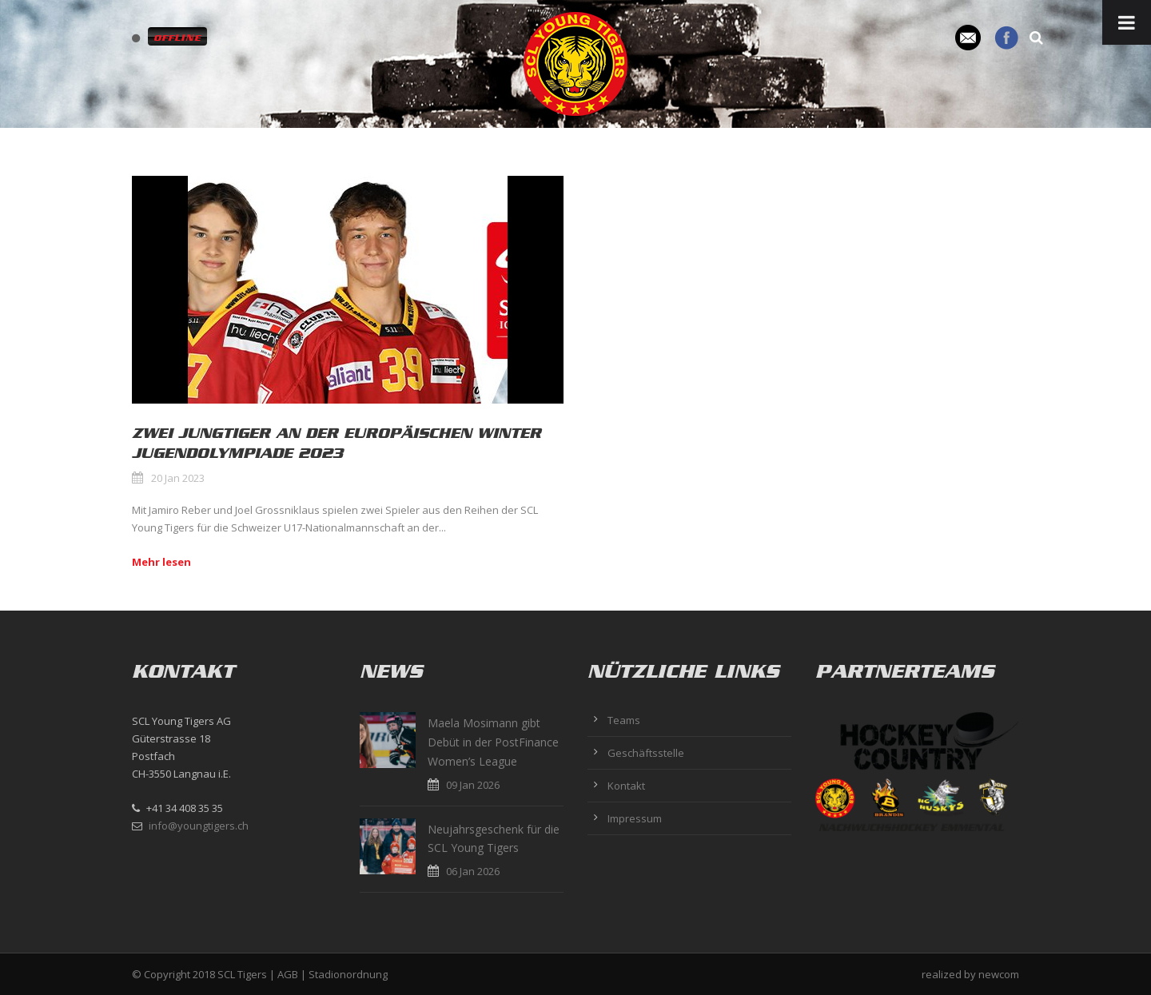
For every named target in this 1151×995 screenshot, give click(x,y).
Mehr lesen (161, 562)
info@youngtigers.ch (199, 825)
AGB (287, 974)
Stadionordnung (348, 974)
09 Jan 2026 (473, 785)
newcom (998, 974)
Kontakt (626, 785)
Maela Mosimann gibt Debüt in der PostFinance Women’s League (493, 742)
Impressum (634, 818)
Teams (623, 720)
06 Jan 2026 (473, 871)
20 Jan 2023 (178, 478)
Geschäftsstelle (645, 753)
